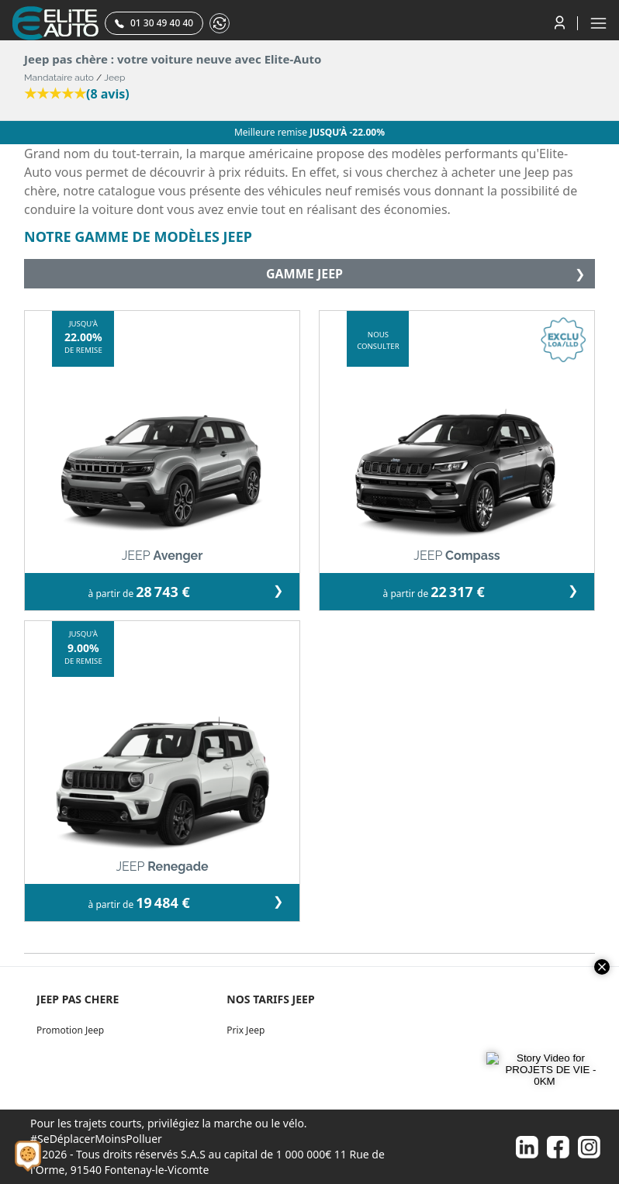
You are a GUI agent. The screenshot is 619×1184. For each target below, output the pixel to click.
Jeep (114, 77)
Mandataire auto (59, 77)
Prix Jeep (246, 1030)
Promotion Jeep (70, 1030)
